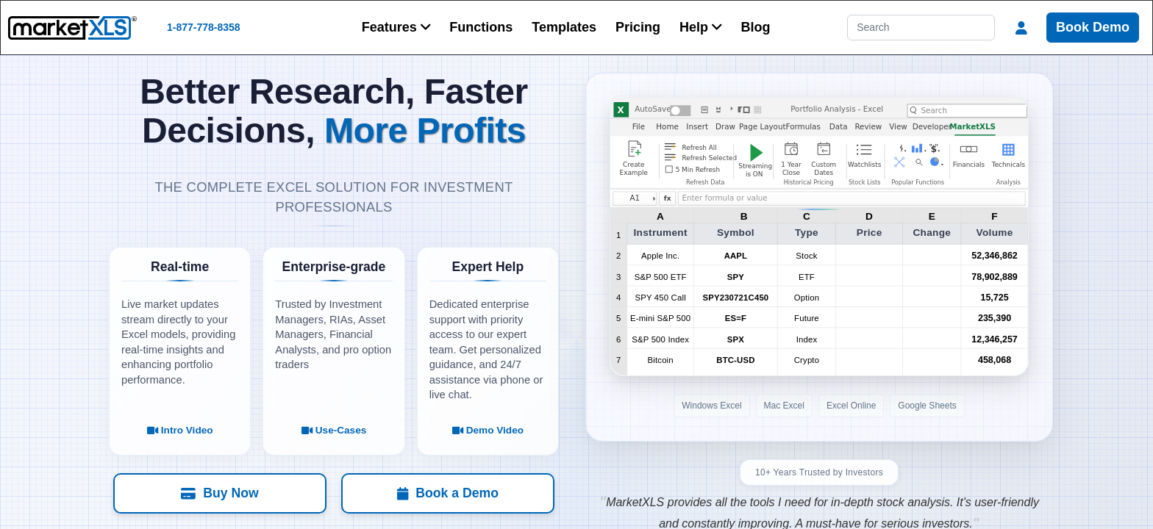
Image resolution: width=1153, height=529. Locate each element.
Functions (481, 27)
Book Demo (1092, 27)
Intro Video (180, 430)
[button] (396, 27)
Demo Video (488, 430)
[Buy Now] (227, 493)
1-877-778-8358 (203, 27)
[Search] (921, 27)
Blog (756, 27)
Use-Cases (334, 430)
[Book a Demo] (440, 493)
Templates (564, 27)
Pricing (637, 27)
